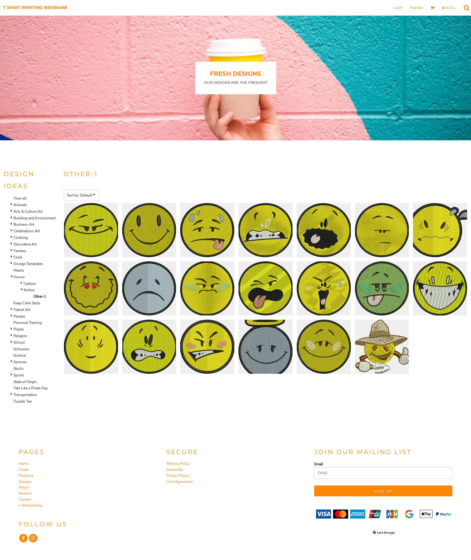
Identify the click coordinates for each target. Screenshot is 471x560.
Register (417, 7)
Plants (19, 329)
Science (20, 355)
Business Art (24, 224)
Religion (20, 335)
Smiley (28, 290)
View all (20, 198)
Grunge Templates (28, 263)
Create (24, 469)
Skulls (19, 368)
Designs (25, 481)
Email (318, 464)
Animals (20, 204)
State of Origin (25, 381)
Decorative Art (25, 244)
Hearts (19, 270)
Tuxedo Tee (23, 401)
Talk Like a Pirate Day (31, 388)
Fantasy (20, 250)
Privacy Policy (177, 475)
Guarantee (174, 469)
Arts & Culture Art (28, 211)
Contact (25, 499)
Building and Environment (35, 218)
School (19, 342)
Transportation (25, 394)
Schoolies (21, 349)
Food (18, 257)
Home (23, 463)
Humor (19, 277)
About (24, 487)
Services (20, 362)
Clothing (21, 237)
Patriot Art (22, 309)
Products (26, 475)
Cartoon (29, 283)
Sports (19, 375)
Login (398, 7)
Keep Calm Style (27, 303)
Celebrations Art (27, 231)
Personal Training (28, 322)
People (19, 316)
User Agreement (179, 481)
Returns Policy (178, 463)
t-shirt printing (30, 505)
